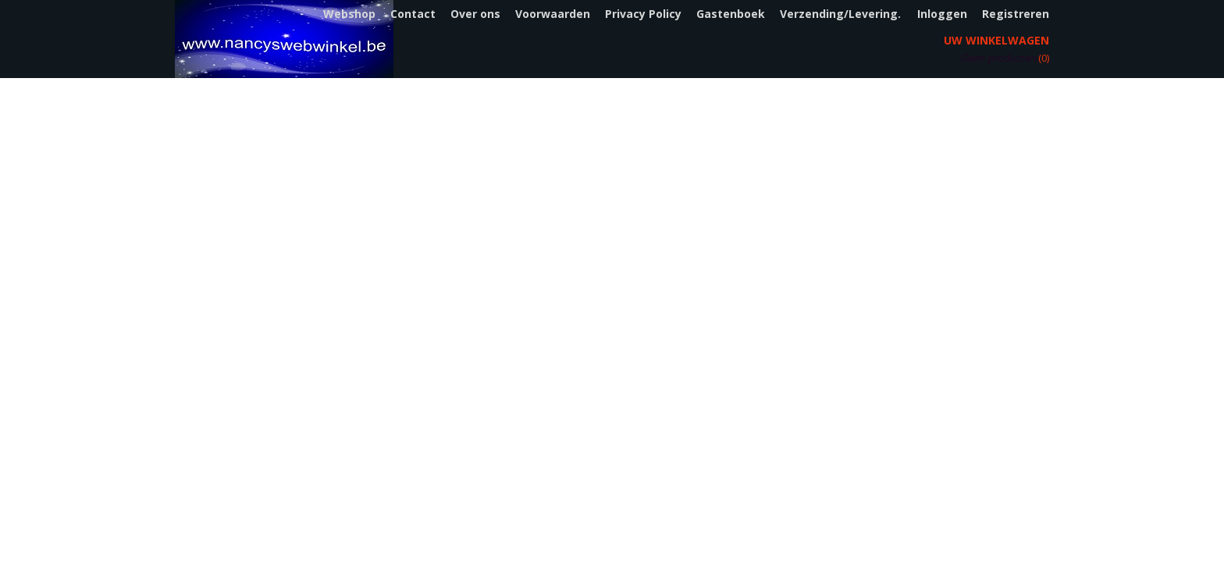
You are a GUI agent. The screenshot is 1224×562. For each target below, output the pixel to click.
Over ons (475, 13)
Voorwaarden (552, 13)
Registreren (1015, 13)
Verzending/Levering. (840, 13)
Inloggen (942, 13)
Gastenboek (730, 13)
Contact (413, 13)
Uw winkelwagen (996, 40)
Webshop (349, 13)
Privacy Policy (643, 13)
